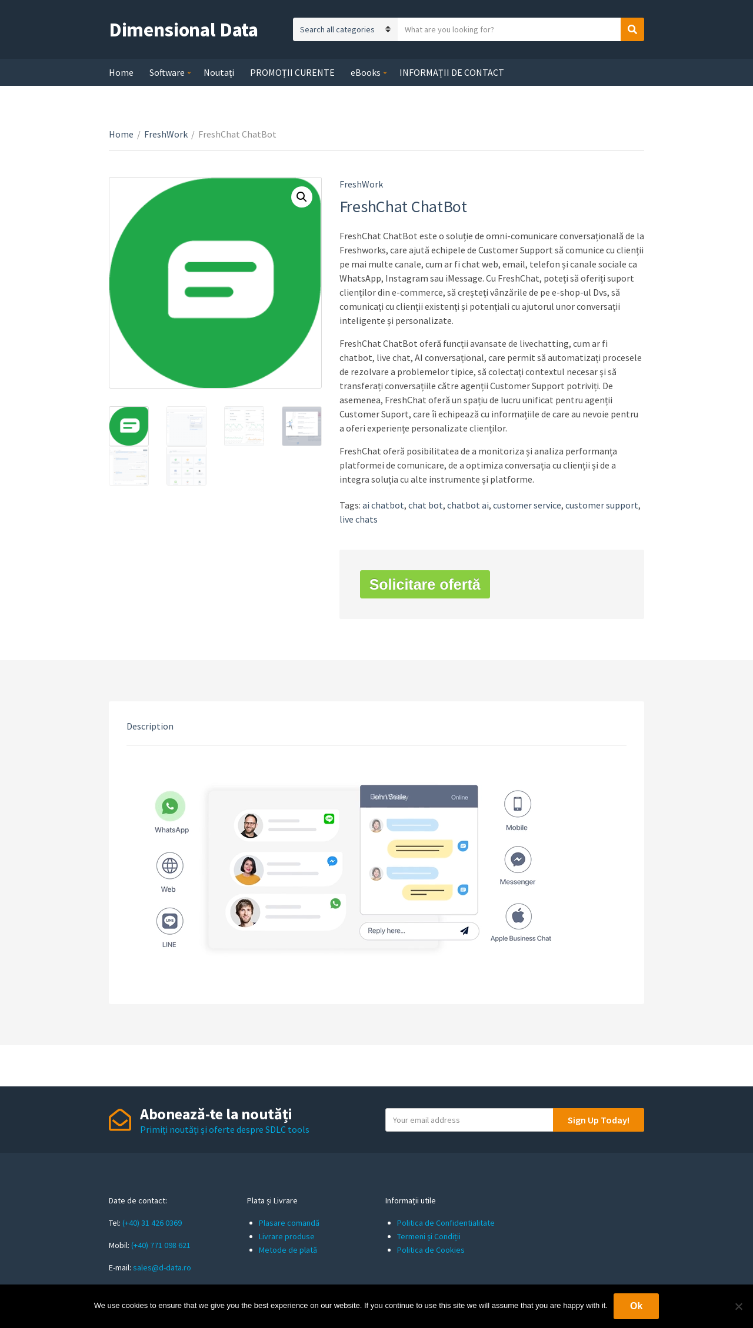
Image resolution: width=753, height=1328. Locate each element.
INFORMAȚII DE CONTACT (451, 72)
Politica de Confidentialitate (446, 1222)
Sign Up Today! (598, 1120)
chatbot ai (468, 505)
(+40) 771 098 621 (161, 1245)
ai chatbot (383, 505)
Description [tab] (150, 726)
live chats (358, 519)
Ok (636, 1306)
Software (167, 72)
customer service (527, 505)
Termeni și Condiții (429, 1236)
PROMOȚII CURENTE (292, 72)
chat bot (425, 505)
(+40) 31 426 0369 (152, 1222)
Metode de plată (288, 1250)
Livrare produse (287, 1236)
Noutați (219, 72)
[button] (301, 197)
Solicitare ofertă (425, 584)
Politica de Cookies (431, 1250)
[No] (738, 1306)
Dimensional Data (183, 29)
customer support (601, 505)
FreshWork (166, 134)
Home (121, 72)
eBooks (366, 72)
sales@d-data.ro (162, 1267)
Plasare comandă (289, 1222)
